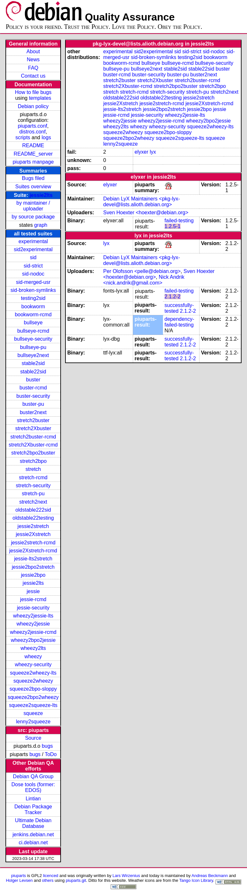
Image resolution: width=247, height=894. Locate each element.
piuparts (18, 875)
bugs (47, 746)
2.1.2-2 (173, 296)
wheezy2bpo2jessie (33, 640)
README (33, 145)
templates (40, 98)
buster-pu (33, 404)
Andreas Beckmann (210, 875)
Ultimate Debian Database (33, 823)
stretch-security (33, 485)
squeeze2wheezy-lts (33, 673)
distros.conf (32, 131)
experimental (33, 241)
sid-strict (33, 265)
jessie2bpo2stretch (33, 567)
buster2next (33, 412)
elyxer (142, 152)
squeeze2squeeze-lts (33, 705)
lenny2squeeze (33, 721)
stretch (33, 469)
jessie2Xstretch (33, 534)
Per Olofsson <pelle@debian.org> (142, 271)
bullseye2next (33, 355)
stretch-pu (33, 493)
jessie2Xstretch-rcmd (33, 550)
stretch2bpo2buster (33, 453)
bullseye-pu (33, 347)
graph (40, 225)
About (33, 51)
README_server (33, 154)
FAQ (33, 68)
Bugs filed (33, 178)
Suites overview (33, 186)
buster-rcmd (33, 387)
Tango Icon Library (196, 880)
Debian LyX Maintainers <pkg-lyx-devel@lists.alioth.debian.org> (141, 201)
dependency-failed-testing (179, 322)
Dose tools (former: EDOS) (33, 787)
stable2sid (33, 363)
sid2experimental (33, 249)
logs (46, 137)
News (33, 59)
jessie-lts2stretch (33, 558)
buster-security (33, 396)
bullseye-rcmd (33, 331)
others (48, 880)
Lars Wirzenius (126, 875)
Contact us (33, 76)
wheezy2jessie (33, 623)
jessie (33, 591)
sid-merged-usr (33, 282)
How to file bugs (33, 92)
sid (33, 257)
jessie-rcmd (33, 599)
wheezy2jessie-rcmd (33, 632)
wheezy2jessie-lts (33, 615)
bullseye (33, 322)
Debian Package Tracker (33, 809)
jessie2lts (41, 195)
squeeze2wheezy (33, 681)
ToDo (50, 754)
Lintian (33, 798)
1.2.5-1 (173, 226)
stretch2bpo (33, 461)
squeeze (33, 713)
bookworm (33, 306)
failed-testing (179, 220)
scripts (22, 137)
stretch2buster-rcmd (33, 436)
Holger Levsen (19, 880)
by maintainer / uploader (33, 205)
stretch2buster (33, 420)
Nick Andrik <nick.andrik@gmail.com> (143, 279)
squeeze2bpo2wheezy (33, 697)
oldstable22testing (33, 518)
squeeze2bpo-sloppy (33, 689)
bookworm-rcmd (33, 314)
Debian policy (33, 106)
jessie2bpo (33, 575)
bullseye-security (33, 339)
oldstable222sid (33, 510)
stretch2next (33, 502)
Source (33, 738)
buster (33, 379)
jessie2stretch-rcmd (33, 542)
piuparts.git (76, 880)
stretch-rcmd (33, 477)
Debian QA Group (33, 776)
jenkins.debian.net (33, 834)
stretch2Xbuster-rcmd (33, 444)
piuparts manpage (33, 162)
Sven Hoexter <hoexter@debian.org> (145, 212)
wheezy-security (33, 664)
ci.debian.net (33, 842)
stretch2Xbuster (33, 428)
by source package (33, 216)
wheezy (33, 656)
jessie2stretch (33, 526)
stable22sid (33, 371)
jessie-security (33, 607)
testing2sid (33, 298)
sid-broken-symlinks (33, 290)
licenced (50, 875)
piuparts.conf (32, 126)
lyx (153, 152)
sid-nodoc (33, 274)
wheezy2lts (33, 648)
